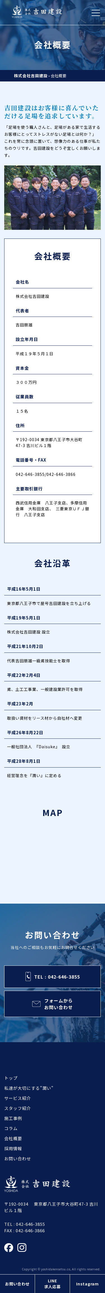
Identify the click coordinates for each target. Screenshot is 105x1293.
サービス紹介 (17, 1098)
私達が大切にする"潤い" (28, 1088)
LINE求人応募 (52, 1283)
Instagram (87, 1284)
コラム (11, 1128)
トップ (11, 1078)
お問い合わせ (17, 1284)
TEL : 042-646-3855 (57, 976)
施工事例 (13, 1118)
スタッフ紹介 (17, 1108)
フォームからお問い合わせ (58, 1004)
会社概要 (13, 1138)
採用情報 (13, 1148)
